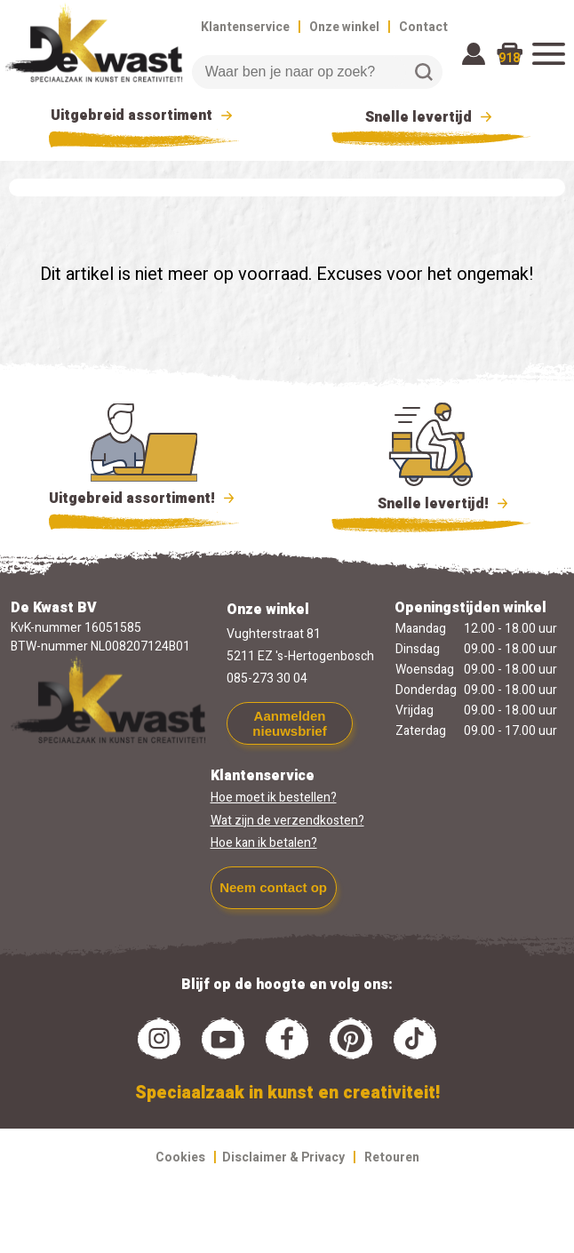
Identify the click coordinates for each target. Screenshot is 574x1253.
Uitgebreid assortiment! (144, 499)
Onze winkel (344, 27)
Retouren (391, 1157)
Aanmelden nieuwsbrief (289, 723)
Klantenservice (245, 27)
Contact (423, 27)
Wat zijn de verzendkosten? (287, 820)
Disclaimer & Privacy (283, 1157)
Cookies (180, 1157)
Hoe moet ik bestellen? (274, 797)
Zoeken (424, 72)
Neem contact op (273, 887)
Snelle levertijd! (431, 502)
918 (509, 58)
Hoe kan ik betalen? (264, 843)
